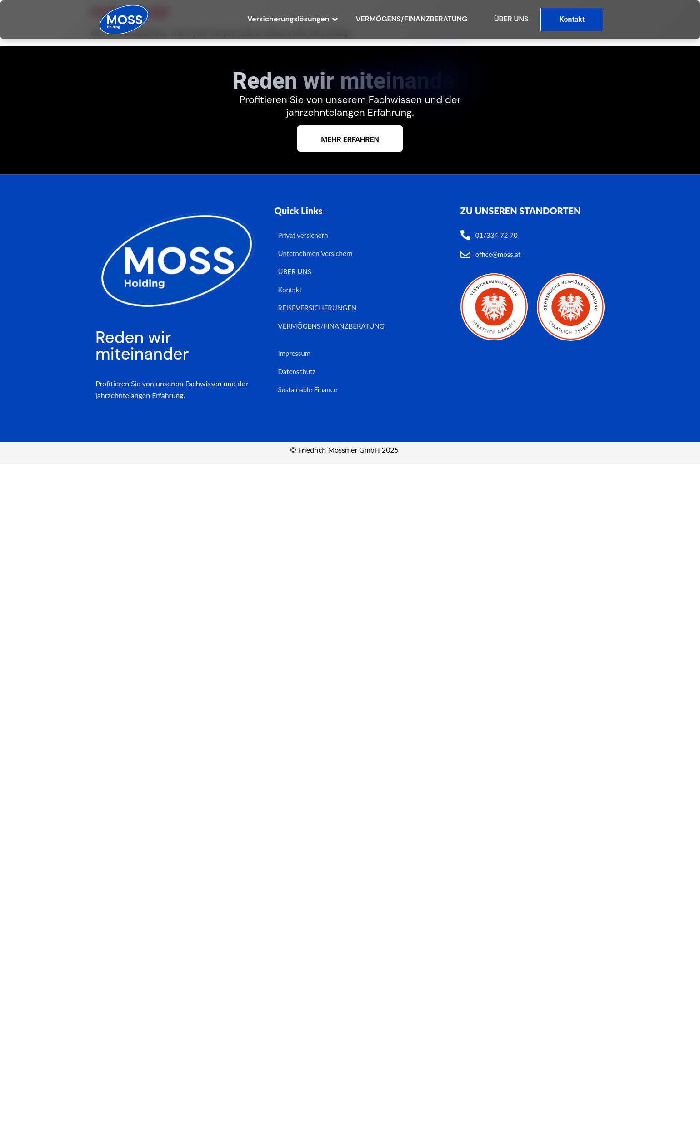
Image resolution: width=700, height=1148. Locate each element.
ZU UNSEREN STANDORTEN (520, 210)
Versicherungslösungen (288, 19)
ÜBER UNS (511, 19)
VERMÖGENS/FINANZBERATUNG (411, 19)
